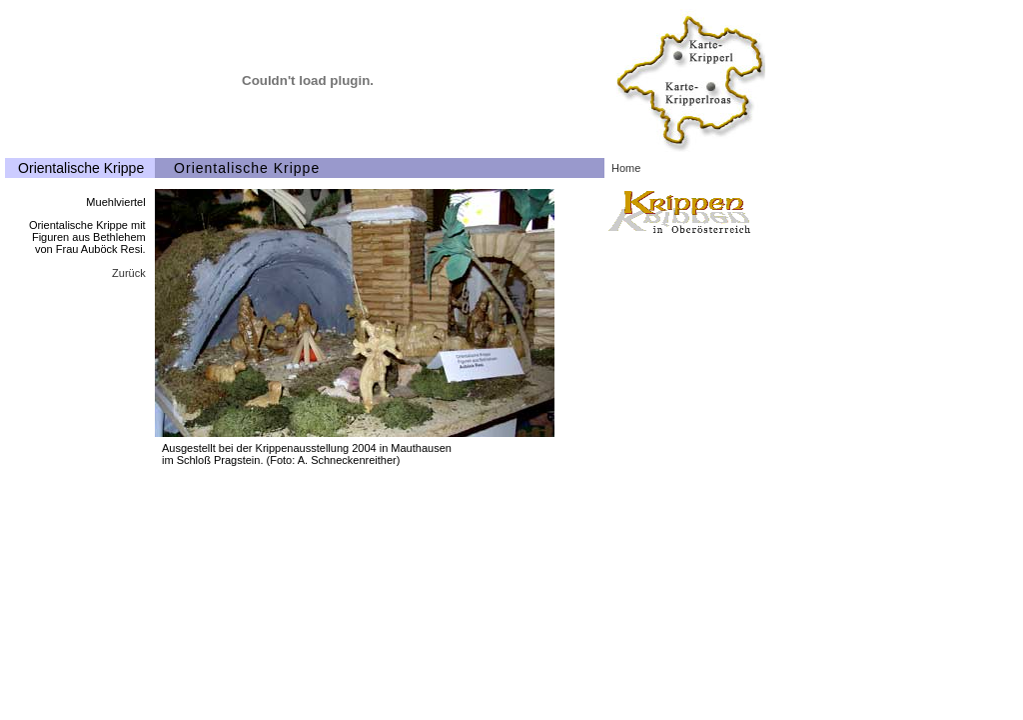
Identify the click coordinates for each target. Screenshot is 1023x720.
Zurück (129, 273)
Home (625, 168)
